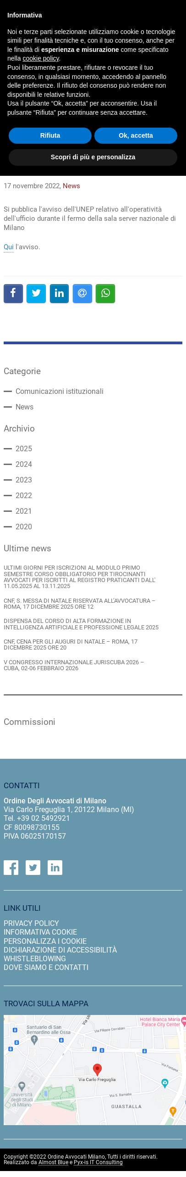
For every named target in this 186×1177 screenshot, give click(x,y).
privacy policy (31, 923)
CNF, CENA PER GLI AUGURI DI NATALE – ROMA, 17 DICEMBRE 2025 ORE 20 (70, 645)
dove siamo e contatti (46, 967)
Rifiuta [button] (50, 135)
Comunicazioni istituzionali (60, 391)
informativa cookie (40, 932)
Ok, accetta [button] (136, 135)
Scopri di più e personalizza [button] (93, 157)
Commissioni (29, 722)
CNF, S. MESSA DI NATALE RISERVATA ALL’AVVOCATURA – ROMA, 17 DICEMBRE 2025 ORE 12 (80, 604)
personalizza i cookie (45, 941)
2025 (24, 449)
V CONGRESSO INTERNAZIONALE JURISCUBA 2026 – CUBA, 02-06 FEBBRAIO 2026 (74, 665)
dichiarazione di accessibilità (60, 950)
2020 (24, 527)
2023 (24, 480)
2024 (24, 464)
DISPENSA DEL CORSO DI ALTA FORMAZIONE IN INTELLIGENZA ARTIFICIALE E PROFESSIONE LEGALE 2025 (81, 624)
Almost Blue (53, 1163)
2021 (24, 511)
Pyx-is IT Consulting (98, 1163)
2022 (24, 495)
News (24, 407)
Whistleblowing (35, 958)
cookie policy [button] (40, 58)
